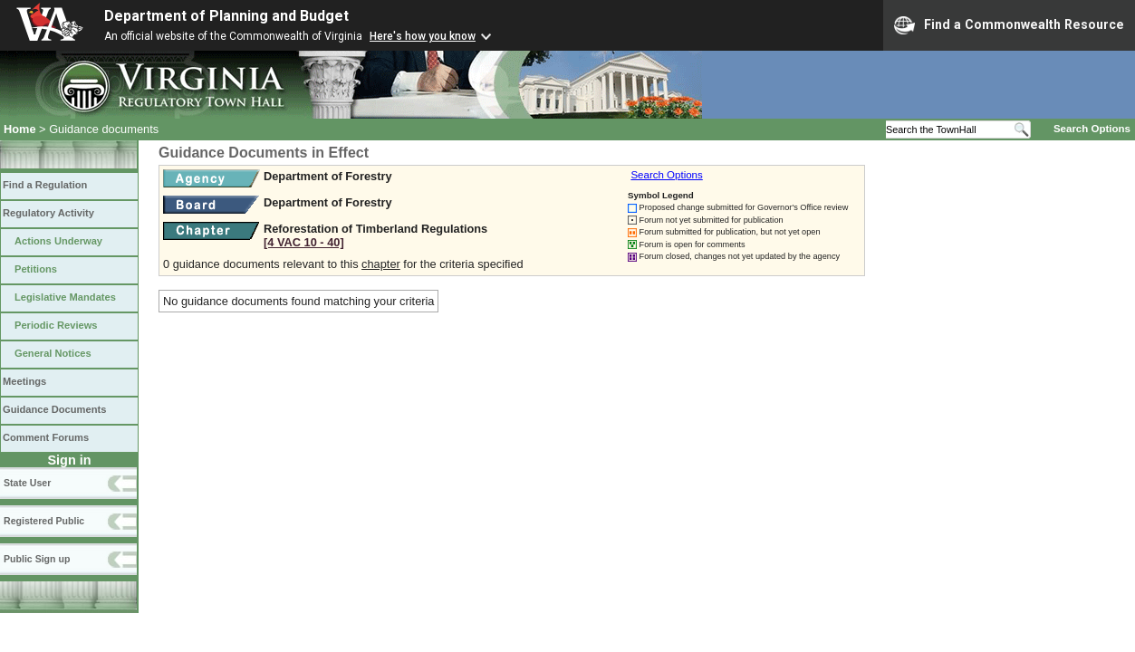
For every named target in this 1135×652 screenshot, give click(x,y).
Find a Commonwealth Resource (1009, 25)
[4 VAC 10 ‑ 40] (304, 242)
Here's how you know (423, 36)
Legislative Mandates (65, 297)
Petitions (35, 269)
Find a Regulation (45, 184)
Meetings (24, 381)
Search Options (1091, 128)
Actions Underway (58, 240)
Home (20, 129)
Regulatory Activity (48, 212)
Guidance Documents (54, 409)
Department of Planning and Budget (226, 15)
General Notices (52, 353)
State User (27, 482)
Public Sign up (37, 558)
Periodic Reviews (56, 325)
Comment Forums (46, 437)
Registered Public (44, 520)
